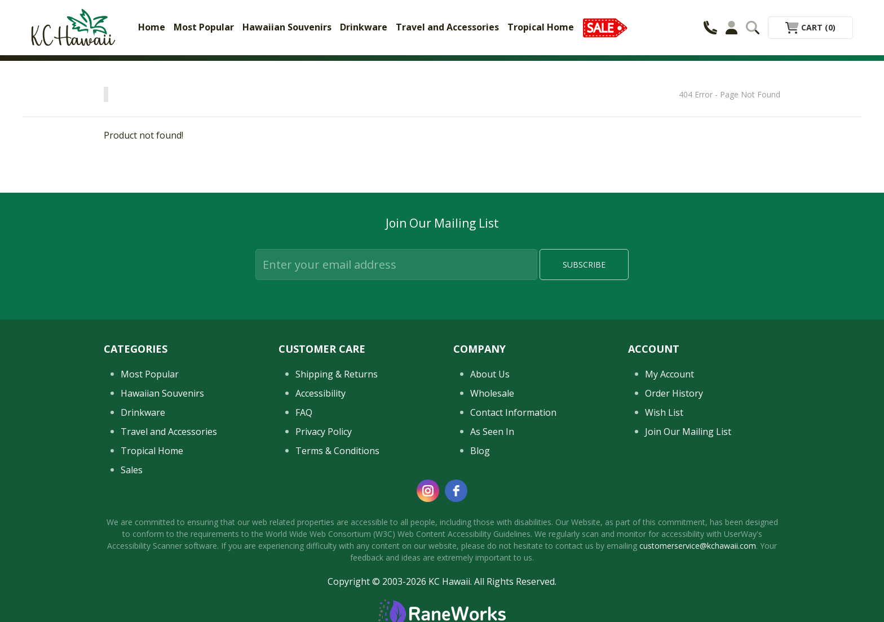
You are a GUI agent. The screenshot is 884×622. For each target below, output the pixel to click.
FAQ (303, 412)
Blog (480, 451)
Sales (132, 470)
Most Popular (204, 27)
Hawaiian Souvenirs (287, 27)
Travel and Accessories (447, 27)
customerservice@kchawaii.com (697, 545)
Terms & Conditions (337, 451)
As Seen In (492, 431)
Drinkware (363, 27)
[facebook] (456, 490)
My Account (669, 374)
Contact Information (513, 412)
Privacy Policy (323, 431)
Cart (810, 27)
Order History (674, 393)
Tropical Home (540, 27)
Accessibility (320, 393)
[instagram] (428, 490)
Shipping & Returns (336, 374)
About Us (490, 374)
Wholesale (492, 393)
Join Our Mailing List (688, 431)
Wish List (664, 412)
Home (151, 27)
